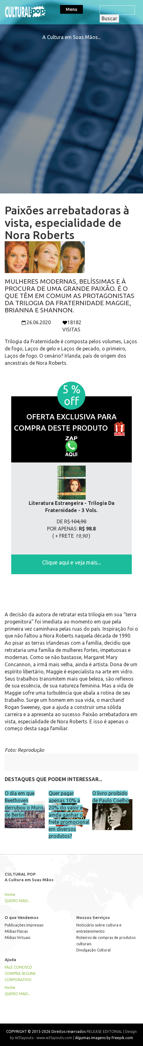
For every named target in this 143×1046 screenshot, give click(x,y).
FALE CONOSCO (18, 967)
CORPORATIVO (18, 980)
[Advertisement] (71, 112)
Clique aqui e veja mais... (71, 562)
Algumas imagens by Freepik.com (104, 1038)
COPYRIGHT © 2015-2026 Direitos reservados (46, 1031)
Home (10, 894)
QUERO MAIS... (18, 901)
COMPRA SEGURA (20, 973)
